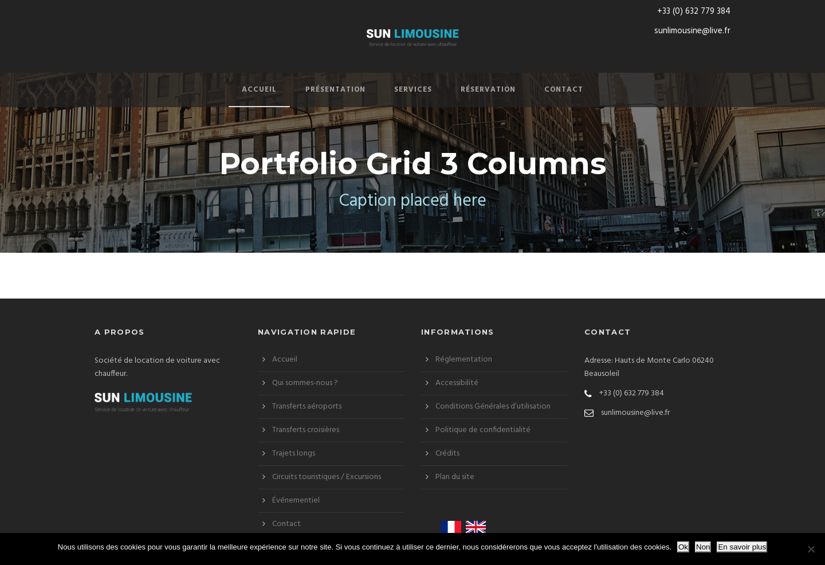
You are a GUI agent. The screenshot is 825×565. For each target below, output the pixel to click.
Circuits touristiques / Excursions (326, 477)
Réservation (488, 90)
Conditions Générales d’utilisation (493, 406)
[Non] (810, 549)
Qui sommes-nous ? (305, 383)
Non (703, 547)
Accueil (259, 90)
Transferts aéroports (306, 406)
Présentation (335, 90)
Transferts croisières (305, 430)
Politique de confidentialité (483, 430)
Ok (683, 547)
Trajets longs (293, 453)
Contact (563, 90)
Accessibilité (456, 383)
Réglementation (463, 359)
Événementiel (296, 500)
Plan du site (454, 477)
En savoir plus (742, 547)
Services (413, 90)
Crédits (447, 453)
